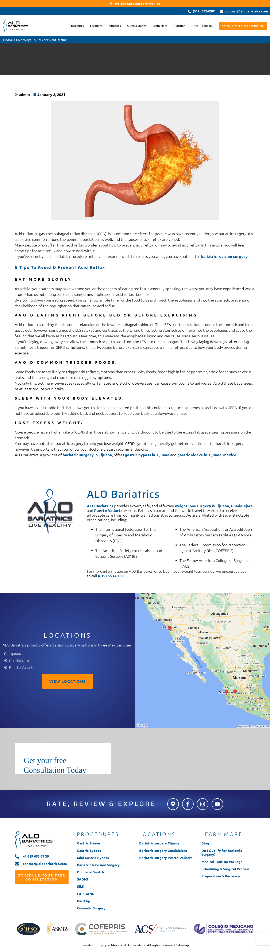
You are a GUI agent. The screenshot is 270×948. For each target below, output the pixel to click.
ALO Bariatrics (100, 505)
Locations (96, 26)
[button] (77, 25)
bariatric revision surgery (224, 256)
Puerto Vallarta (108, 510)
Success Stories (136, 26)
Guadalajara (242, 505)
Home (8, 40)
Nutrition (179, 26)
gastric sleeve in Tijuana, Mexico (206, 454)
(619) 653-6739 (111, 575)
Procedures (76, 26)
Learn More (159, 26)
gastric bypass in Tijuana (147, 454)
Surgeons (114, 26)
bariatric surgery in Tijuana (87, 454)
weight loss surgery (193, 505)
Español (207, 26)
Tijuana (222, 505)
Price (194, 26)
